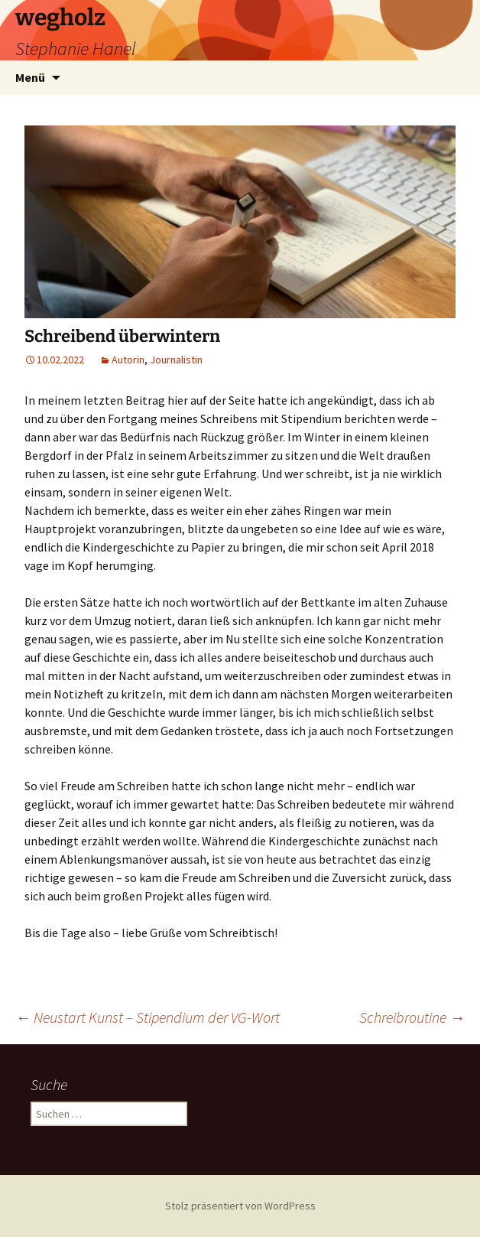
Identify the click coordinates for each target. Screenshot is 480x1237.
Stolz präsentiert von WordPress (240, 1206)
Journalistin (176, 359)
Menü (30, 77)
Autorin (128, 359)
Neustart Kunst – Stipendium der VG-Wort (147, 1017)
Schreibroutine (412, 1017)
